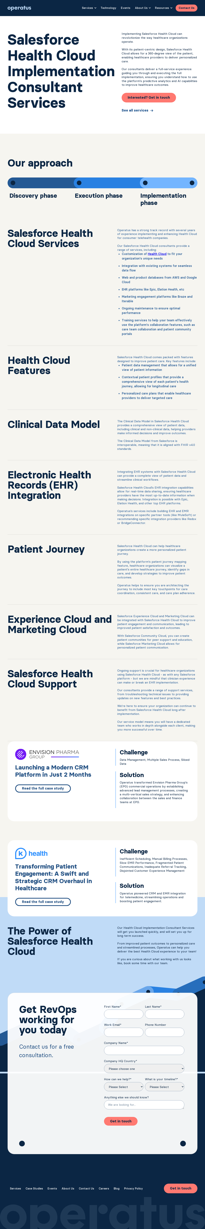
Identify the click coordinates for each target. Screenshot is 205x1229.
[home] (19, 8)
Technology (108, 8)
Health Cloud (157, 254)
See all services (135, 110)
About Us (68, 1188)
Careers (104, 1188)
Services (15, 1188)
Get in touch (180, 1188)
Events (125, 8)
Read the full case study (43, 788)
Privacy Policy (133, 1188)
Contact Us (186, 8)
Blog (117, 1188)
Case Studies (34, 1188)
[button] (89, 8)
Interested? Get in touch (149, 97)
